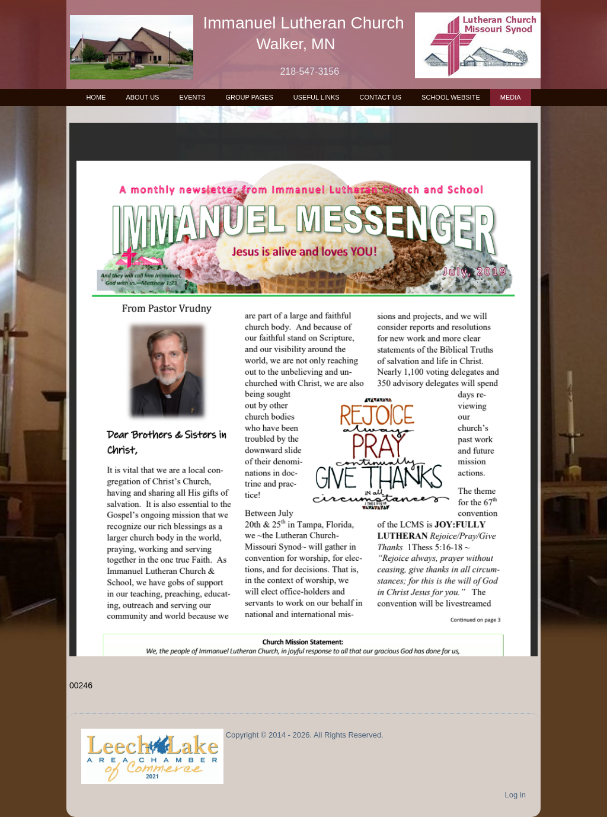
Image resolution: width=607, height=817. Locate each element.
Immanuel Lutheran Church (303, 23)
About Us (142, 97)
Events (192, 97)
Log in (515, 794)
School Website (450, 97)
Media (510, 97)
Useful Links (316, 97)
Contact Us (381, 97)
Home (96, 97)
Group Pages (249, 97)
